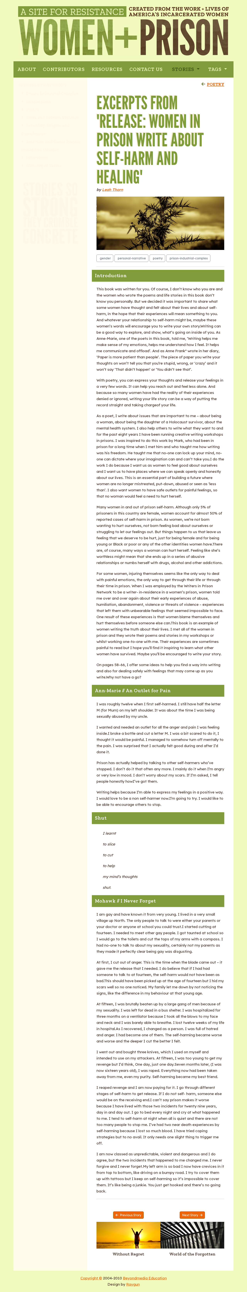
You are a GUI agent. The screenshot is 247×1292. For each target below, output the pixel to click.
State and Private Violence (50, 117)
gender (105, 258)
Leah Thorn (112, 189)
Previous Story (128, 1215)
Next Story (192, 1215)
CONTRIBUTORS (64, 69)
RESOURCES (107, 69)
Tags (215, 69)
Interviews (34, 157)
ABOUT (27, 69)
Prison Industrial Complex (49, 93)
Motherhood (36, 101)
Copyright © (91, 1278)
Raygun (133, 1284)
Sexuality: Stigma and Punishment (45, 129)
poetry (157, 258)
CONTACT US (146, 69)
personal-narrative (131, 258)
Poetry (30, 109)
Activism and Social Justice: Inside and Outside (51, 145)
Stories (184, 69)
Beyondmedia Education (145, 1278)
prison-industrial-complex (188, 258)
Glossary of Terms (41, 165)
